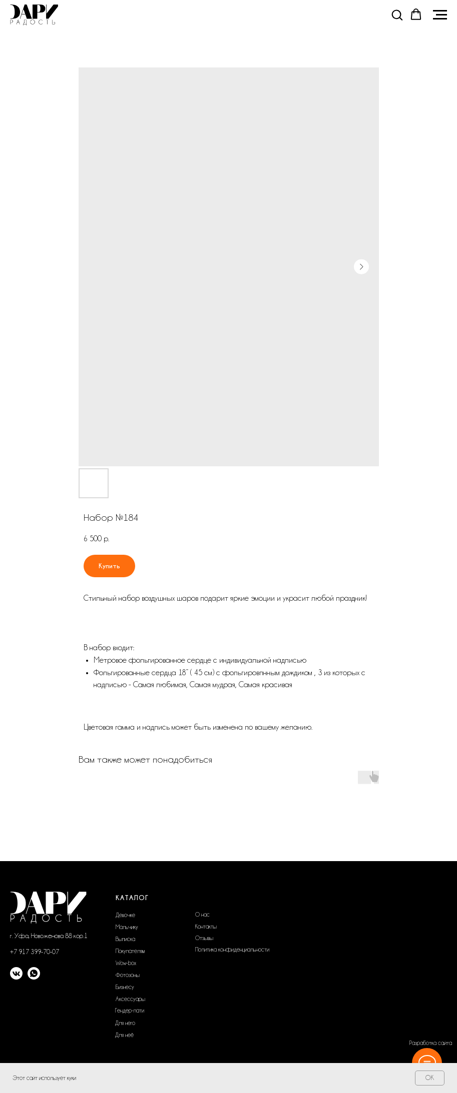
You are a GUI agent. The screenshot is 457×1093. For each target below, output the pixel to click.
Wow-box (126, 963)
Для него (125, 1023)
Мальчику (127, 927)
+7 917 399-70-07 (34, 951)
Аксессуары (130, 999)
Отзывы (204, 938)
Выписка (125, 939)
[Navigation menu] (440, 15)
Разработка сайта (430, 1043)
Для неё (124, 1035)
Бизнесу (125, 987)
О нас (202, 915)
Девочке (125, 915)
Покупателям (130, 951)
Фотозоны (128, 975)
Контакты (206, 927)
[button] (397, 14)
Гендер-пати (129, 1011)
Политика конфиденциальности (232, 950)
